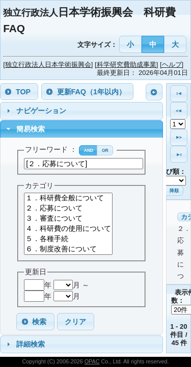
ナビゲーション (41, 111)
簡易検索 (30, 129)
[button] (130, 44)
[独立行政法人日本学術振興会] (48, 64)
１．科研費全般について (68, 198)
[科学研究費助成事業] (126, 64)
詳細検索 (30, 344)
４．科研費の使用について (68, 229)
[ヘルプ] (171, 64)
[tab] (81, 111)
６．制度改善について (68, 249)
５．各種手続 (68, 239)
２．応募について (68, 208)
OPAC (92, 361)
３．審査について (68, 219)
